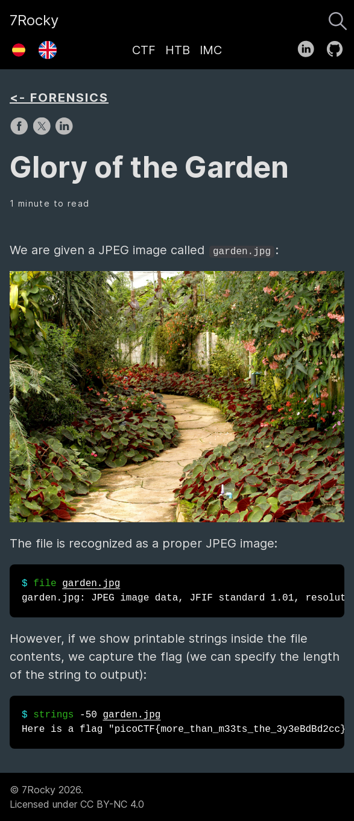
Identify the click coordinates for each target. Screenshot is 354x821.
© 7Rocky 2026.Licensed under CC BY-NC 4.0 (77, 797)
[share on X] (43, 132)
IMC (211, 50)
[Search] (338, 18)
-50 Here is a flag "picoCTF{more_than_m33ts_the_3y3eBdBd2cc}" (183, 722)
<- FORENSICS (59, 97)
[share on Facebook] (21, 132)
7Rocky (34, 20)
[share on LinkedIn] (64, 132)
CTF (144, 50)
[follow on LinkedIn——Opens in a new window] (310, 46)
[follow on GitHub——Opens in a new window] (339, 46)
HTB (177, 50)
